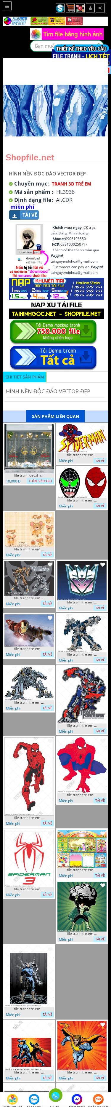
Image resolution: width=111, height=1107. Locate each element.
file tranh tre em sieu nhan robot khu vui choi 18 (29, 649)
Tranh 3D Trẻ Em (71, 184)
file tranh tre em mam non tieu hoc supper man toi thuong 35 (82, 934)
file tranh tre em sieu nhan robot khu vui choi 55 (29, 598)
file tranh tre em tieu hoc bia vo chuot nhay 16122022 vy (29, 549)
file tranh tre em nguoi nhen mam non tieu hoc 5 (82, 795)
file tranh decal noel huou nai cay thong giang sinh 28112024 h (29, 475)
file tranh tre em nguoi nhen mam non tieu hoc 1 (29, 889)
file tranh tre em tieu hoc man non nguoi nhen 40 (82, 455)
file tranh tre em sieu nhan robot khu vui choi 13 (82, 654)
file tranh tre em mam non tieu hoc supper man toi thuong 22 (82, 1072)
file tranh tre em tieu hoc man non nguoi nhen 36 (82, 500)
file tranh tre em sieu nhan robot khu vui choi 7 (29, 702)
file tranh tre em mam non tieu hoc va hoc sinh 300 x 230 (82, 870)
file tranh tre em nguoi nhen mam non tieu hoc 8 (29, 818)
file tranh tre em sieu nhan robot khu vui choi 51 (82, 602)
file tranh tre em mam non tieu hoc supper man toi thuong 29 (29, 1009)
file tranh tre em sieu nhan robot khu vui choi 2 (82, 725)
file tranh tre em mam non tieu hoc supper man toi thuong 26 (29, 1072)
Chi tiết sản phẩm (24, 377)
